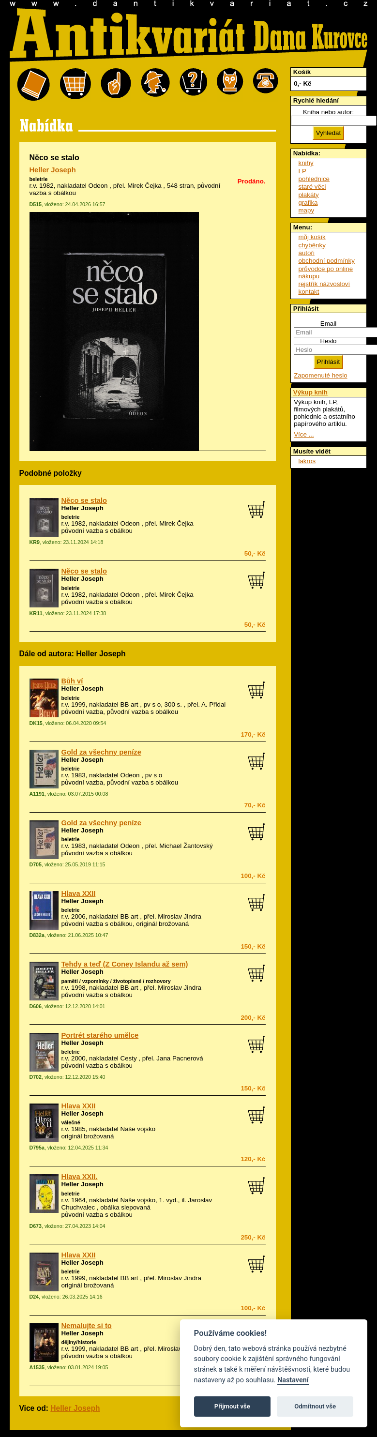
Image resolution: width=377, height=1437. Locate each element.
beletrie (39, 179)
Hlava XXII (78, 893)
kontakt (309, 291)
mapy (307, 210)
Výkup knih (310, 392)
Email (328, 323)
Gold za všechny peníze (101, 752)
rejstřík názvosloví (324, 283)
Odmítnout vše (315, 1406)
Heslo (328, 341)
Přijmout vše (232, 1406)
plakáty (309, 194)
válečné (70, 1122)
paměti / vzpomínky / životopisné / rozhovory (116, 981)
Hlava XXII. (79, 1176)
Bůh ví (72, 681)
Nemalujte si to (86, 1326)
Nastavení (293, 1380)
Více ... (304, 434)
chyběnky (312, 245)
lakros (307, 461)
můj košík (312, 237)
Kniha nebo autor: (328, 112)
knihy (306, 162)
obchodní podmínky (327, 260)
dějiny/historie (78, 1342)
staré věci (312, 186)
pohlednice (314, 178)
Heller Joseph (53, 170)
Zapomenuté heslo (320, 375)
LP (302, 171)
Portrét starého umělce (100, 1035)
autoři (307, 253)
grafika (308, 202)
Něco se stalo (84, 500)
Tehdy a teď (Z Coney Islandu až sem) (124, 964)
